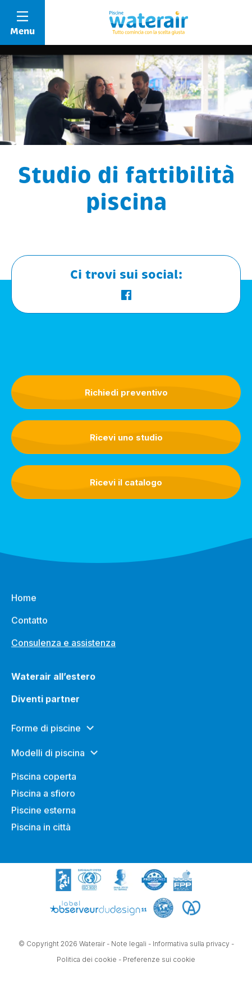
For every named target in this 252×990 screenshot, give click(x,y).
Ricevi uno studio (126, 437)
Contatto (29, 625)
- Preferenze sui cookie (156, 960)
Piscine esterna (43, 815)
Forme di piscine (46, 733)
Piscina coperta (43, 781)
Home (23, 602)
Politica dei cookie (87, 960)
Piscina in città (41, 832)
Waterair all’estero (53, 681)
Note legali (128, 944)
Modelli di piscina (48, 758)
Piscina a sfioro (43, 798)
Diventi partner (45, 704)
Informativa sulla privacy (191, 944)
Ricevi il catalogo (126, 482)
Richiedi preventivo (126, 392)
